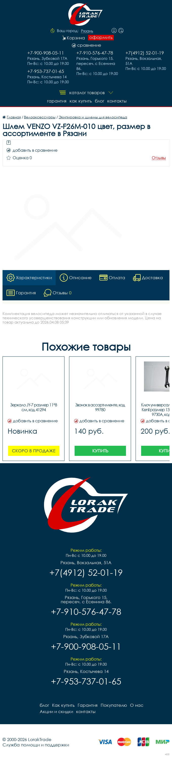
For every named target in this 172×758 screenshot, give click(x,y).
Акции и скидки (56, 711)
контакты (116, 100)
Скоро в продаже (33, 450)
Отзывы (159, 158)
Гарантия (57, 100)
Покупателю (114, 705)
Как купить (81, 100)
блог (99, 100)
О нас (136, 705)
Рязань (87, 31)
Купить (100, 450)
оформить (101, 37)
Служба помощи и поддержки (36, 744)
